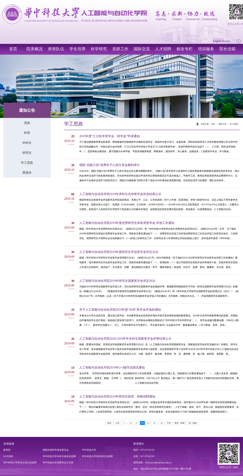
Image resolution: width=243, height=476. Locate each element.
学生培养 (77, 49)
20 (162, 423)
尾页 (176, 423)
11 (137, 423)
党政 (27, 123)
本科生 (27, 142)
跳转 (195, 423)
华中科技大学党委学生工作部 (58, 462)
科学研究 (99, 49)
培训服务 (206, 49)
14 (154, 423)
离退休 (27, 172)
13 (148, 423)
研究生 (27, 152)
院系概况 (34, 49)
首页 (13, 49)
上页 (117, 423)
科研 (27, 132)
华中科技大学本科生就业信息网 (59, 456)
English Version (221, 41)
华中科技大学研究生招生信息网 (19, 462)
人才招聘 (163, 49)
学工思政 (27, 162)
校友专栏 (185, 49)
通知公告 (223, 124)
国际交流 (142, 49)
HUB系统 (8, 456)
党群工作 (120, 49)
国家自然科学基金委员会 (56, 450)
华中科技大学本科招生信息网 (97, 456)
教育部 (6, 450)
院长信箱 (227, 49)
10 (131, 423)
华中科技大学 (89, 450)
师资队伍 (56, 49)
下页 (169, 423)
